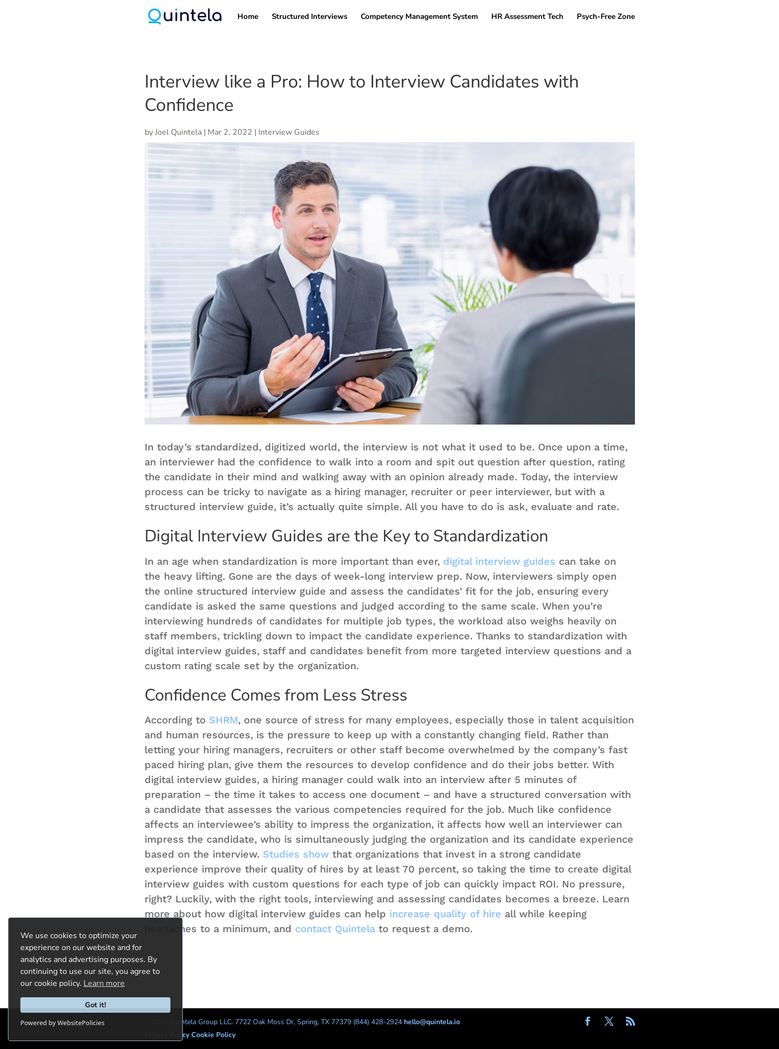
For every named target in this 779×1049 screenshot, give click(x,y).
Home (247, 17)
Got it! (95, 1005)
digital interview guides (499, 561)
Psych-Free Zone (606, 17)
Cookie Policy (213, 1035)
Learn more (104, 983)
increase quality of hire (445, 914)
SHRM (223, 720)
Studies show (296, 854)
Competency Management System (419, 17)
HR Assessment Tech (527, 17)
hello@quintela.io (432, 1022)
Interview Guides (288, 132)
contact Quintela (335, 929)
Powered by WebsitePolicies (62, 1022)
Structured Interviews (309, 17)
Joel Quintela (178, 132)
